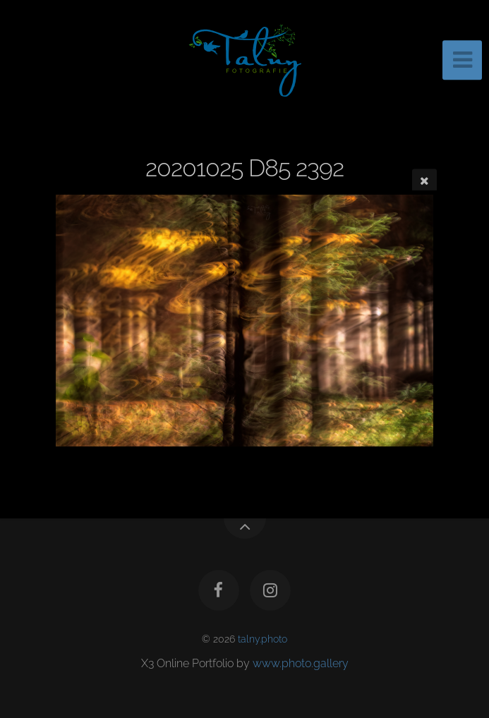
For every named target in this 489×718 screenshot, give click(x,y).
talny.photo (262, 639)
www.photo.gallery (301, 663)
